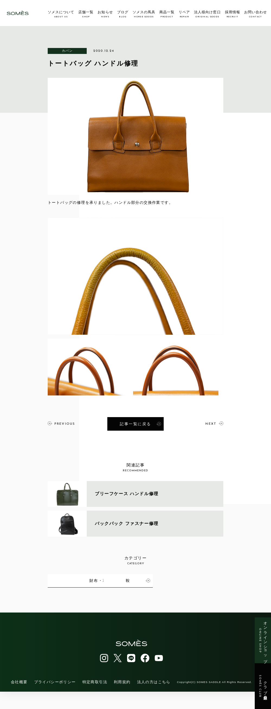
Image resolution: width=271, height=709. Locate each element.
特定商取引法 (94, 699)
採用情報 (232, 14)
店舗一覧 (85, 14)
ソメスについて (61, 14)
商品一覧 (167, 14)
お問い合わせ (255, 14)
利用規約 (122, 699)
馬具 (86, 580)
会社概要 (19, 699)
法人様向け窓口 (207, 14)
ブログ (122, 14)
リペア (184, 14)
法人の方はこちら (153, 699)
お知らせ (105, 14)
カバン (67, 51)
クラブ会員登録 (263, 686)
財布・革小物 (201, 580)
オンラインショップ (263, 640)
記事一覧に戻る (140, 423)
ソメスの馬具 (144, 14)
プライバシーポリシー (55, 699)
